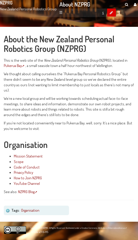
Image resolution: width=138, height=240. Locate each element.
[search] (126, 4)
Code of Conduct (27, 167)
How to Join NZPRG (28, 177)
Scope (19, 161)
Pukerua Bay (13, 65)
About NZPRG (74, 4)
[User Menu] (134, 4)
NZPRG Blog (26, 191)
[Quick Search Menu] (126, 4)
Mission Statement (28, 155)
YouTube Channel (27, 183)
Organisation (30, 210)
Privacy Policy (23, 172)
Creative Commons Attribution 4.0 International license (103, 227)
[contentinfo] (103, 13)
